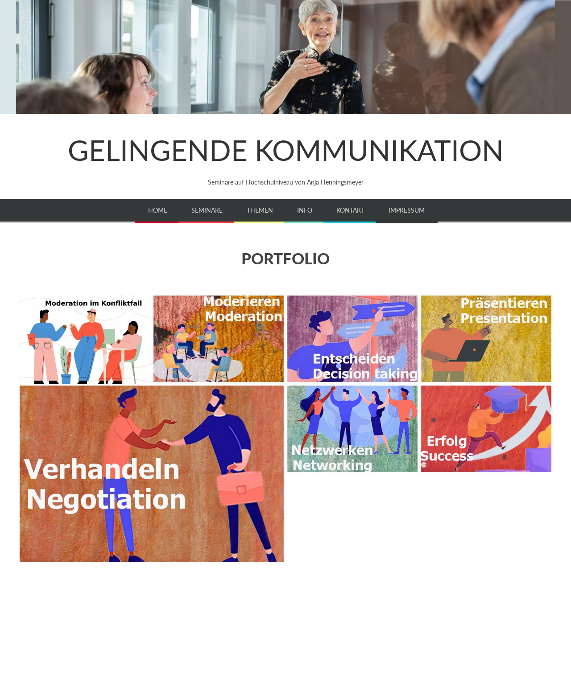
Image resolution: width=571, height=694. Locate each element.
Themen (260, 210)
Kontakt (350, 210)
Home (157, 210)
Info (304, 210)
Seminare (207, 210)
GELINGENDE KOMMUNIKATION (286, 150)
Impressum (407, 210)
